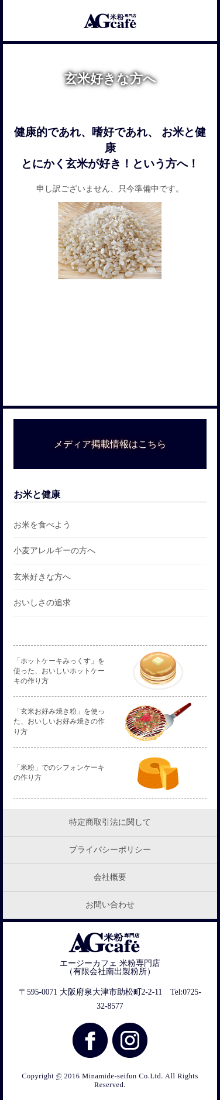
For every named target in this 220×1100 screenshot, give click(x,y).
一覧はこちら (105, 381)
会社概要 (110, 877)
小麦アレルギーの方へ (54, 550)
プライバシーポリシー (110, 849)
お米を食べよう (42, 524)
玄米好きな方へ (42, 577)
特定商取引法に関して (110, 822)
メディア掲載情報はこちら (110, 444)
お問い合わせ (110, 904)
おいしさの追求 (42, 602)
